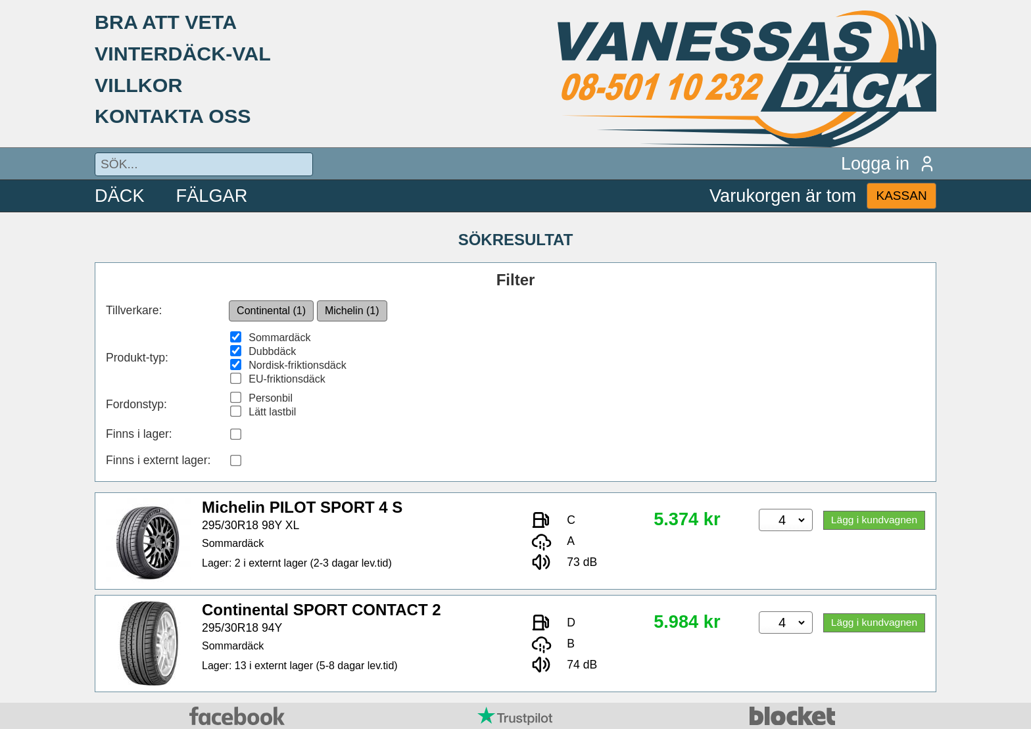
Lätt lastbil (272, 411)
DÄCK (120, 195)
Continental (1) (271, 310)
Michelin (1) (352, 310)
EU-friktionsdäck (287, 379)
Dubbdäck (272, 351)
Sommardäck (279, 337)
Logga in (888, 163)
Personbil (271, 398)
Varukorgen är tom (782, 195)
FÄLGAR (212, 195)
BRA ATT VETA (166, 22)
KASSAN (901, 195)
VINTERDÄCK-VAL (183, 53)
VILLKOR (138, 85)
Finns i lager (137, 433)
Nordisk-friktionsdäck (297, 365)
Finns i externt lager (157, 460)
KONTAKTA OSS (173, 116)
